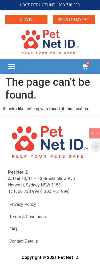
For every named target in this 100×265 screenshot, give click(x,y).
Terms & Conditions (27, 216)
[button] (11, 66)
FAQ (13, 228)
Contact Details (23, 241)
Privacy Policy (22, 204)
